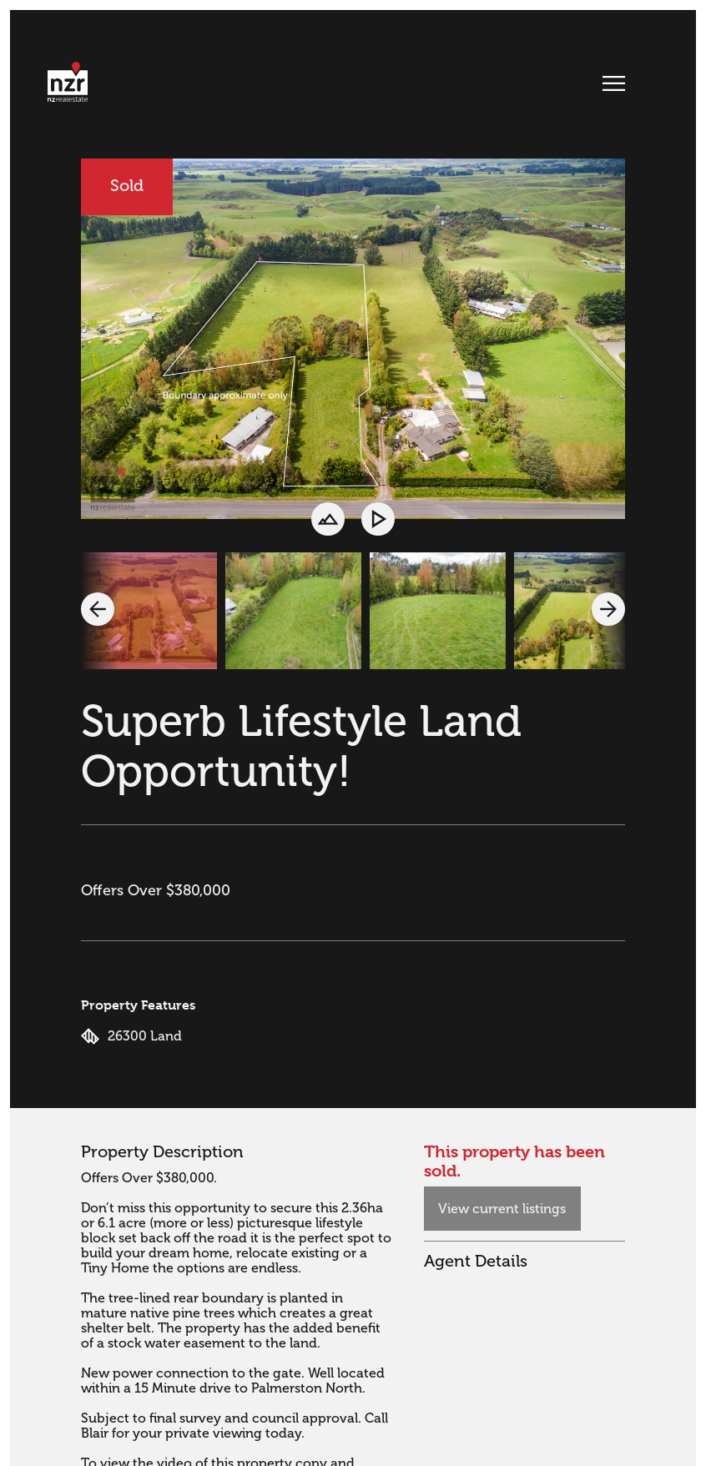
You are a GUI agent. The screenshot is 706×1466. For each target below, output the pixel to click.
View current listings (502, 1209)
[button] (97, 609)
